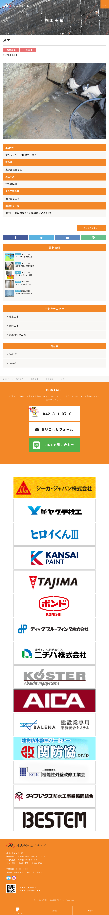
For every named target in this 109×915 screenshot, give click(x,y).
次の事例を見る (91, 228)
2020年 (11, 363)
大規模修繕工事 (16, 334)
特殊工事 (12, 325)
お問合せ (91, 911)
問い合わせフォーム (57, 429)
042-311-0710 (57, 414)
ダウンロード (18, 911)
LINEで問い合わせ (59, 444)
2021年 (11, 354)
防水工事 (12, 316)
